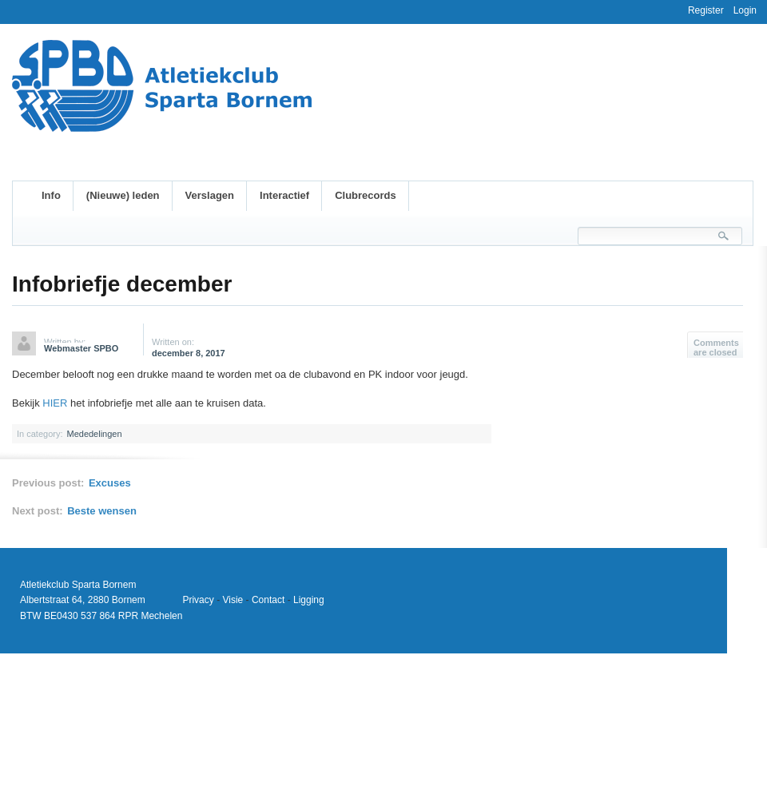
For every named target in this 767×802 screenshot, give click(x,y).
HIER (54, 403)
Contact (268, 599)
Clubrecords (365, 195)
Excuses (110, 483)
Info (51, 195)
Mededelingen (93, 434)
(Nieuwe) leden (123, 195)
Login (745, 10)
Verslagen (209, 195)
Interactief (284, 195)
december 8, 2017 (188, 353)
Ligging (308, 599)
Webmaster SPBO (81, 348)
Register (706, 10)
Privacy (197, 599)
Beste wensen (102, 511)
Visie (232, 599)
